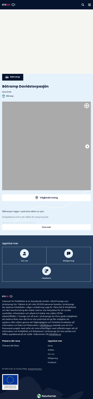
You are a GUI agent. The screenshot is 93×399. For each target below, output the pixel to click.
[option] (46, 146)
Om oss (51, 354)
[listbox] (46, 146)
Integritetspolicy (35, 369)
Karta (50, 345)
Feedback (52, 362)
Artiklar (51, 350)
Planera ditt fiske (10, 345)
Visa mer (46, 227)
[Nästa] (87, 146)
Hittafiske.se (46, 325)
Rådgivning (53, 358)
